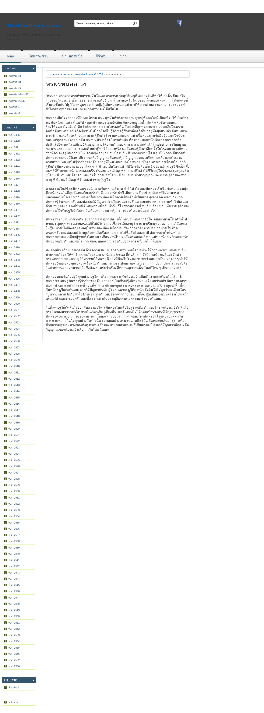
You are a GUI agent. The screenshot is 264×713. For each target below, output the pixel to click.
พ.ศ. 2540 (14, 553)
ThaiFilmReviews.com (32, 25)
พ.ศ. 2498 (14, 291)
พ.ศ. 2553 (14, 635)
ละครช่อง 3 (14, 75)
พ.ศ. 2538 (14, 541)
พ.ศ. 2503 (14, 322)
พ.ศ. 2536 (14, 528)
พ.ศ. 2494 (14, 266)
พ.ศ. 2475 (14, 172)
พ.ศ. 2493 (14, 260)
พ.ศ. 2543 (14, 572)
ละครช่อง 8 (14, 82)
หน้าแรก (13, 702)
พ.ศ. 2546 (14, 591)
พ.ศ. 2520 (14, 428)
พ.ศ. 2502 (14, 316)
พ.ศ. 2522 (14, 441)
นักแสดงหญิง (72, 56)
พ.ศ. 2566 (14, 666)
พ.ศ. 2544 (14, 578)
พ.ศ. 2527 (14, 472)
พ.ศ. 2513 (14, 385)
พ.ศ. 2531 (14, 497)
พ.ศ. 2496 (14, 278)
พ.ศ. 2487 (14, 241)
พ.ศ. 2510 (14, 366)
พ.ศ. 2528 (14, 478)
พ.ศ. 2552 (14, 628)
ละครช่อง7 (14, 113)
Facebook (14, 687)
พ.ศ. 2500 (14, 303)
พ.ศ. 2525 (14, 460)
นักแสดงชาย (38, 56)
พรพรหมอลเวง (65, 74)
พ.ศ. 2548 (14, 603)
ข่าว (123, 56)
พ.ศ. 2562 (14, 660)
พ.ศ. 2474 (14, 166)
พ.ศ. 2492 (14, 253)
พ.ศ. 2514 (14, 391)
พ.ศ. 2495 (14, 272)
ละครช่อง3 (81, 74)
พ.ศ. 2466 (14, 135)
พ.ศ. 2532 (14, 503)
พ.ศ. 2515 (14, 397)
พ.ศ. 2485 (14, 235)
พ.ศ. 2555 (14, 647)
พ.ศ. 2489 (14, 247)
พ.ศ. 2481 (14, 210)
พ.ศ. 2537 (14, 535)
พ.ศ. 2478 (14, 191)
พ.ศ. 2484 (14, 228)
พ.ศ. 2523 (14, 447)
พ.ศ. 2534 (14, 516)
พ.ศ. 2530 (14, 491)
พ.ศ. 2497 (14, 285)
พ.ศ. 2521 (14, 435)
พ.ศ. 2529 (14, 485)
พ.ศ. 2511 (14, 372)
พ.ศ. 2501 (14, 310)
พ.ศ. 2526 (14, 466)
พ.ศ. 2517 (14, 410)
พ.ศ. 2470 (14, 141)
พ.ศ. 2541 (14, 560)
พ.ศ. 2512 (14, 378)
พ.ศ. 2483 (14, 222)
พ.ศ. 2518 (14, 416)
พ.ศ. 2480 (14, 203)
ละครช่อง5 (14, 107)
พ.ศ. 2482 (14, 216)
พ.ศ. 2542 (14, 566)
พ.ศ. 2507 (14, 347)
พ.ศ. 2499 (14, 297)
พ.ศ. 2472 (14, 153)
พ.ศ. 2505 (14, 335)
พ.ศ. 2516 (14, 403)
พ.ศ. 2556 (14, 653)
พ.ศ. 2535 (14, 522)
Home (10, 56)
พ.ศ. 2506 (14, 341)
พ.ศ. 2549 (14, 610)
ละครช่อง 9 (14, 88)
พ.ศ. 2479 (14, 197)
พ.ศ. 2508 (14, 353)
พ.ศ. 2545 (14, 585)
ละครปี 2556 (96, 74)
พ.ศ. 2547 (14, 597)
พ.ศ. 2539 (14, 547)
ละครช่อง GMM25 (18, 94)
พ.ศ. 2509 (14, 360)
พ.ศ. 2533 (14, 510)
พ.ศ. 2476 (14, 178)
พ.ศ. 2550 (14, 616)
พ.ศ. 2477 (14, 185)
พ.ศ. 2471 (14, 147)
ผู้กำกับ (101, 56)
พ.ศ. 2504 (14, 328)
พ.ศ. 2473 (14, 160)
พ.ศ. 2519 (14, 422)
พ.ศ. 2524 (14, 453)
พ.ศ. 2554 (14, 641)
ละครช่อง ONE (16, 100)
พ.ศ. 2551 (14, 622)
